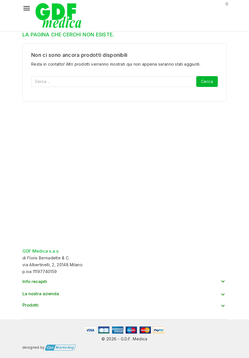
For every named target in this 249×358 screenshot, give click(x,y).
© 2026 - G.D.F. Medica (124, 338)
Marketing (60, 347)
